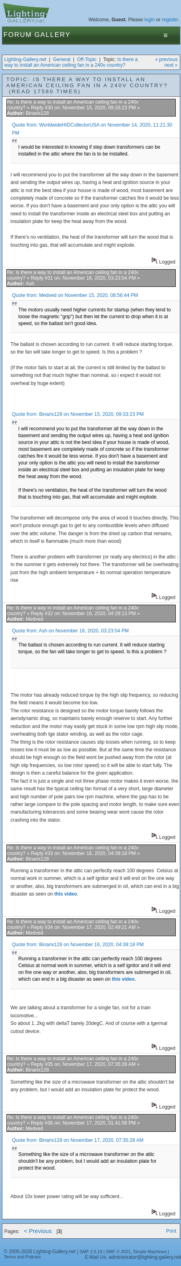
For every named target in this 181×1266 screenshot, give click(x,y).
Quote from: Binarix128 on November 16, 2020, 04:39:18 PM (78, 944)
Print (171, 1231)
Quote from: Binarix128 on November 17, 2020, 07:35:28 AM (78, 1140)
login (149, 19)
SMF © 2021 (118, 1251)
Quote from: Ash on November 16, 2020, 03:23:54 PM (70, 631)
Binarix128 (37, 113)
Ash (30, 283)
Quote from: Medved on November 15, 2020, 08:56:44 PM (75, 295)
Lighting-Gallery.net (25, 59)
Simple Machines (150, 1251)
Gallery (52, 35)
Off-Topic (87, 59)
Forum (18, 35)
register (170, 19)
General (61, 59)
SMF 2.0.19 (91, 1251)
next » (170, 65)
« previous (166, 59)
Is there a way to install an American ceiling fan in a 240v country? (71, 62)
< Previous (37, 1231)
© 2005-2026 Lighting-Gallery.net (40, 1251)
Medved (34, 619)
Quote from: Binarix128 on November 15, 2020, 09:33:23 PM (78, 414)
